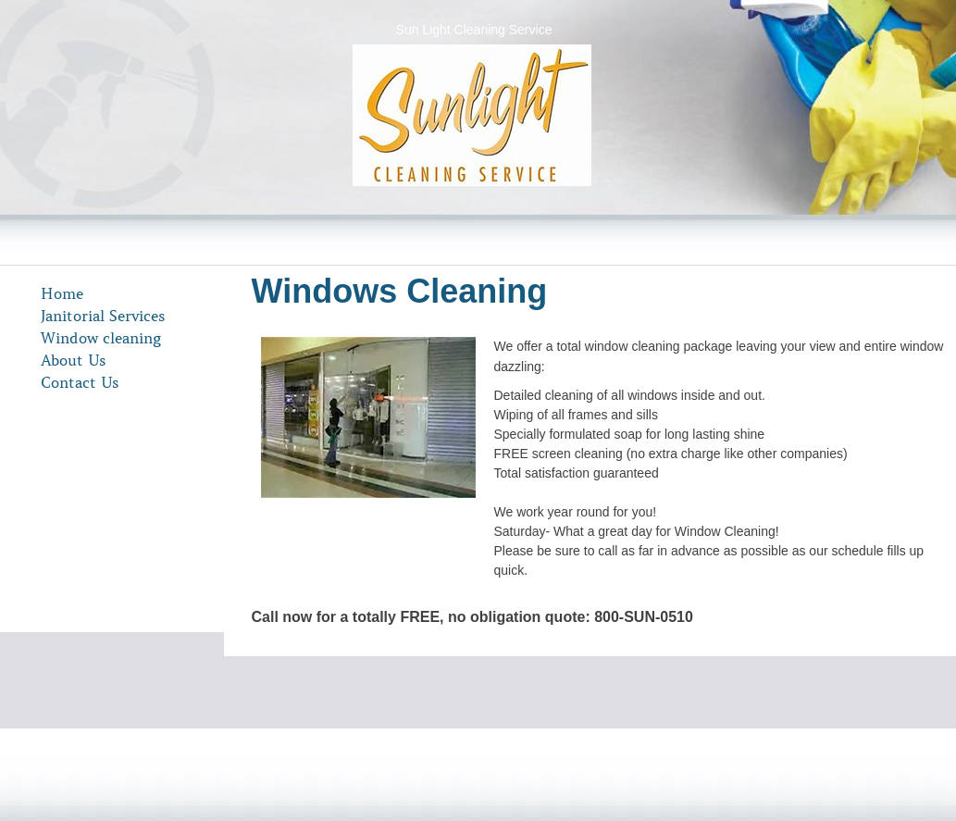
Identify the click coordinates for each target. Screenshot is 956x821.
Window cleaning (101, 338)
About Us (73, 360)
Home (62, 293)
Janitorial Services (103, 315)
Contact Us (79, 382)
